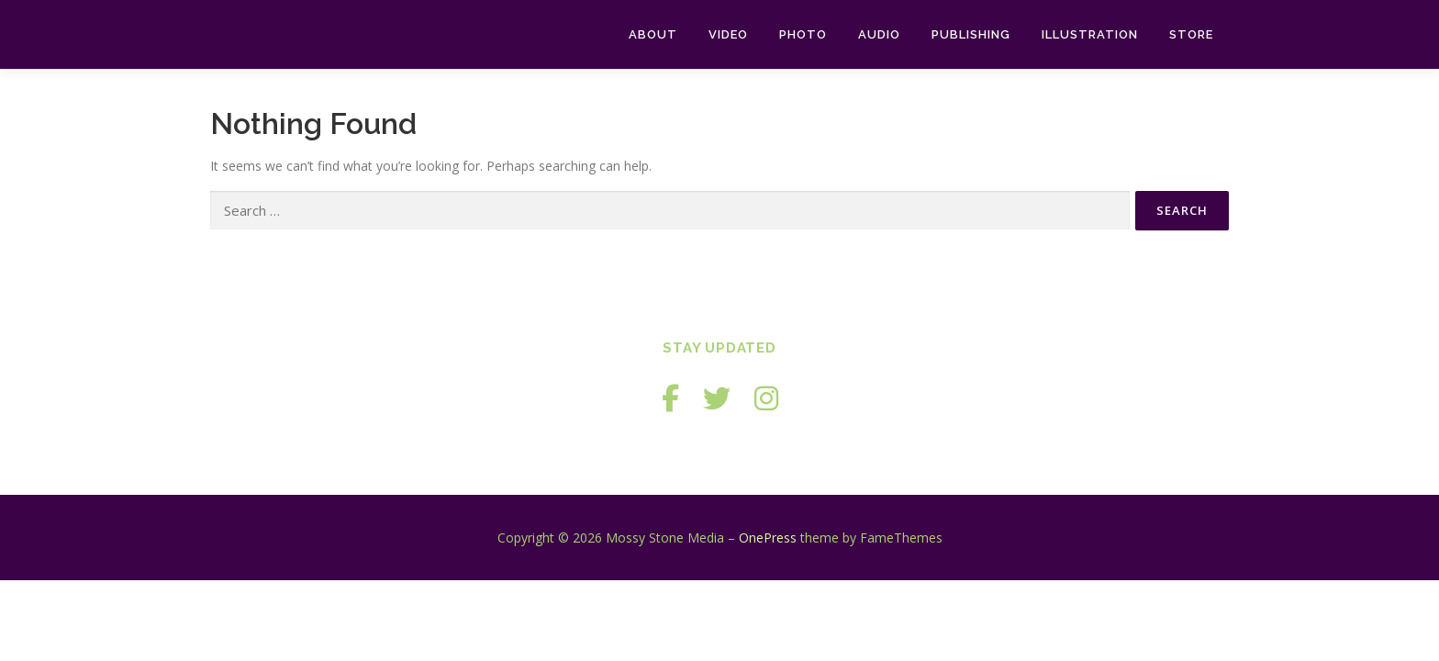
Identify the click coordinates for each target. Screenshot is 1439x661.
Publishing (970, 34)
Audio (879, 34)
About (653, 34)
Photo (803, 34)
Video (728, 34)
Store (1191, 34)
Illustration (1090, 34)
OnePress (768, 537)
